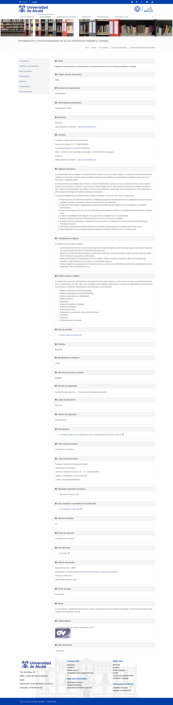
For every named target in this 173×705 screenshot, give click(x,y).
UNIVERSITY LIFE (121, 17)
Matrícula (22, 81)
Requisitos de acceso (68, 494)
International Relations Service (79, 688)
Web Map (41, 702)
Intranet (116, 667)
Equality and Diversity (121, 690)
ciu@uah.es (48, 684)
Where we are (72, 670)
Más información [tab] (25, 92)
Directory (71, 665)
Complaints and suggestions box (80, 673)
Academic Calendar (121, 678)
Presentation (24, 61)
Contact (70, 667)
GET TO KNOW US (27, 17)
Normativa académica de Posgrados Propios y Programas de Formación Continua (90, 435)
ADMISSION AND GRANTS (66, 17)
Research (86, 17)
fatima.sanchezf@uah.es (87, 127)
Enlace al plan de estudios (70, 335)
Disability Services (120, 688)
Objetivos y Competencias (29, 66)
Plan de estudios (25, 71)
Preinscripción (24, 76)
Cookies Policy (51, 702)
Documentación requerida (69, 509)
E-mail (115, 673)
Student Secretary (74, 685)
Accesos (23, 2)
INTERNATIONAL (103, 17)
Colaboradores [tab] (24, 87)
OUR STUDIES (45, 17)
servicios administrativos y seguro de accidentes (100, 572)
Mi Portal (116, 665)
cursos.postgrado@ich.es (64, 148)
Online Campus (119, 670)
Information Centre (74, 682)
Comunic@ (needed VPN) (123, 676)
